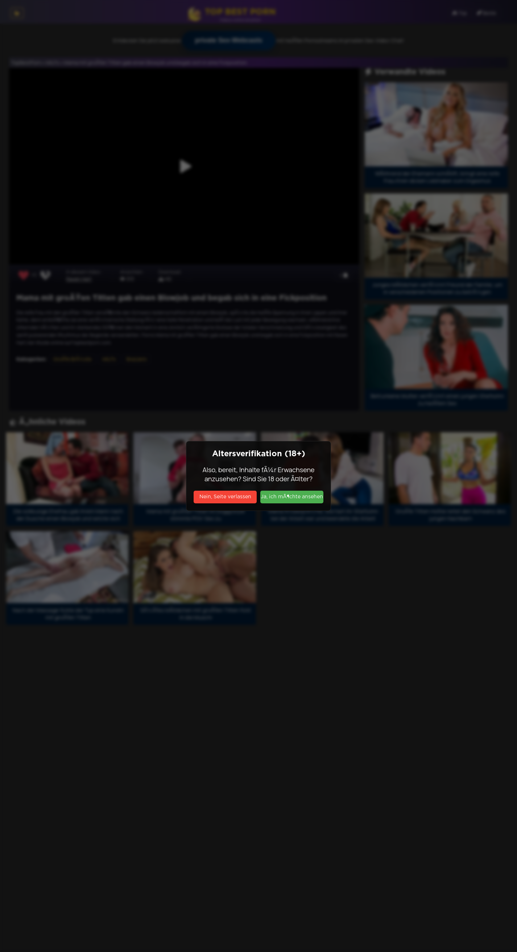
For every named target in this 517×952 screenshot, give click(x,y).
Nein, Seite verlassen (225, 497)
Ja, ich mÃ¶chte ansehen (292, 497)
